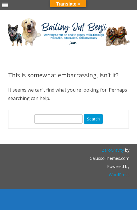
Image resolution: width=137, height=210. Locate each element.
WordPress (119, 174)
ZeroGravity (113, 150)
